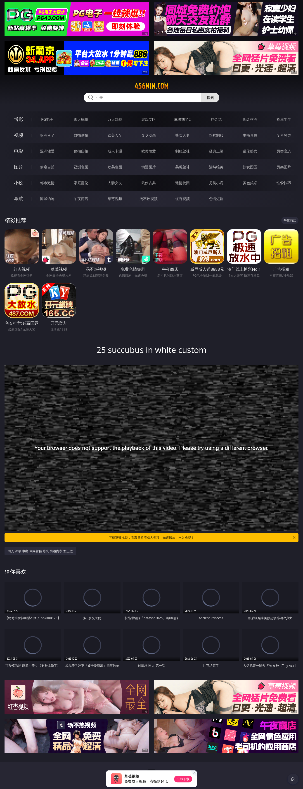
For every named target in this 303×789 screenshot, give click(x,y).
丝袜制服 (216, 135)
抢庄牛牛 (284, 119)
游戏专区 (148, 119)
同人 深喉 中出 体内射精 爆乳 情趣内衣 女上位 (40, 551)
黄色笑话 (250, 182)
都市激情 (47, 182)
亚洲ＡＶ (47, 135)
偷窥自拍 (47, 166)
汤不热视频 (149, 198)
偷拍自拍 (81, 151)
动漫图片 (148, 166)
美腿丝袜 (182, 166)
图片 (18, 167)
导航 (18, 198)
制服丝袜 (182, 151)
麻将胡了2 (182, 119)
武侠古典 (148, 182)
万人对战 (115, 119)
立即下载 (183, 779)
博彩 (18, 119)
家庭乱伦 (81, 182)
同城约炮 (47, 198)
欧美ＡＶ (115, 135)
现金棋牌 (250, 119)
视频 (18, 135)
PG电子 (47, 119)
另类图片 (284, 166)
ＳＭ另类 (284, 135)
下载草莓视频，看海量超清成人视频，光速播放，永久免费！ (202, 537)
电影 (18, 151)
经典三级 (216, 151)
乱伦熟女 (250, 151)
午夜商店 (81, 198)
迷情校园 (182, 182)
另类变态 (284, 151)
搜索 (210, 97)
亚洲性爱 (47, 151)
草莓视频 (115, 198)
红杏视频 (182, 198)
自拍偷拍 (81, 135)
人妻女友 (115, 182)
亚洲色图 (81, 166)
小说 (18, 183)
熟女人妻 (182, 135)
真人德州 (81, 119)
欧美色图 (115, 166)
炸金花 (216, 119)
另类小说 (216, 182)
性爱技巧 (284, 182)
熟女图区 (250, 166)
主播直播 (250, 135)
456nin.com (151, 86)
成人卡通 (115, 151)
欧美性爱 (148, 151)
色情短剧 (216, 198)
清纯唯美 (216, 166)
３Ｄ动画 (148, 135)
